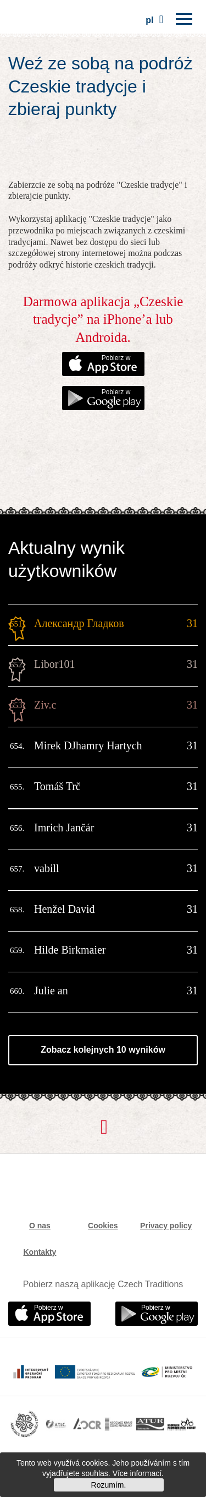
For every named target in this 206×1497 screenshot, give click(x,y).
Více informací (137, 1473)
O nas (40, 1225)
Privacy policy (166, 1225)
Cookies (103, 1225)
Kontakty (39, 1252)
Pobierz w (116, 358)
